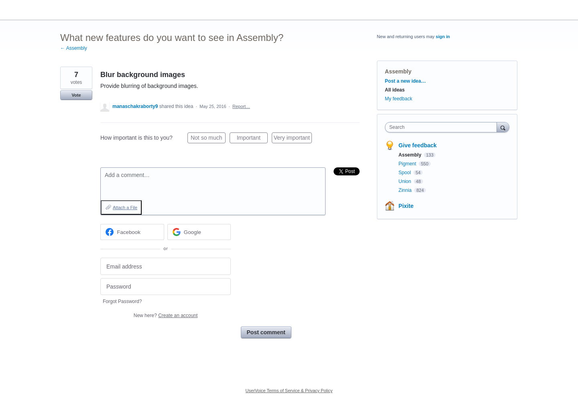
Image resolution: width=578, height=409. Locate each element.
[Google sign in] (199, 232)
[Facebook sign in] (132, 232)
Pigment (408, 164)
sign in (443, 36)
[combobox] (443, 127)
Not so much (208, 138)
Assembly (398, 71)
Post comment (266, 332)
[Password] (165, 286)
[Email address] (165, 266)
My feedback (398, 99)
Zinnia (406, 190)
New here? (165, 315)
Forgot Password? (122, 301)
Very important (293, 138)
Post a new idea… (405, 81)
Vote (76, 95)
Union (406, 181)
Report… (241, 106)
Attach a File (125, 207)
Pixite (406, 206)
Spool (405, 172)
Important (252, 138)
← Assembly (73, 48)
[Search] (503, 127)
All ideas (395, 90)
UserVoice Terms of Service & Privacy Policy (289, 390)
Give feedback (418, 145)
